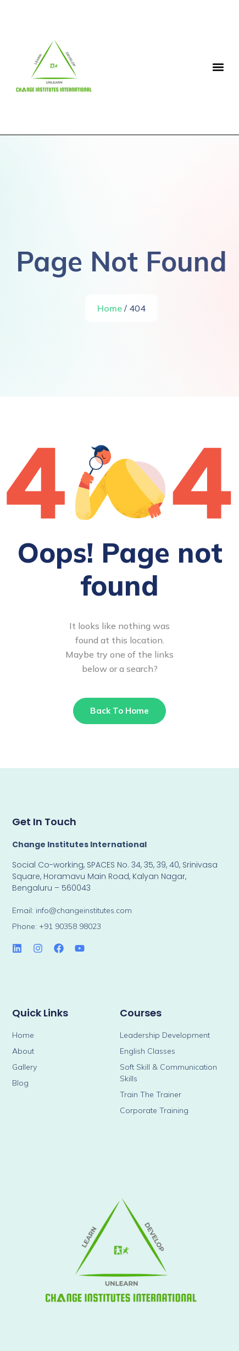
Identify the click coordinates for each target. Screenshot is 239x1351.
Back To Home (119, 710)
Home (110, 308)
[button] (218, 67)
